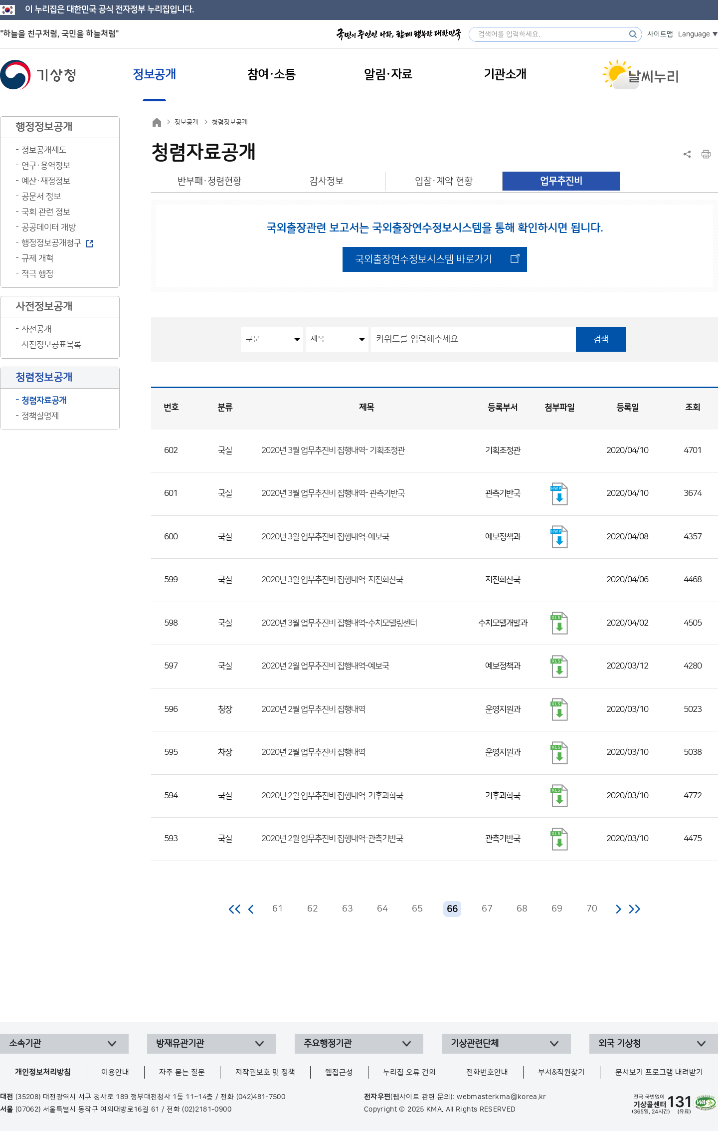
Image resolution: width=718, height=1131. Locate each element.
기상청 (38, 75)
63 (347, 909)
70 (591, 909)
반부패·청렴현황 (209, 181)
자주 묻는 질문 (182, 1072)
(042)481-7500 (261, 1097)
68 (522, 909)
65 (417, 909)
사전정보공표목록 (51, 344)
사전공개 (36, 329)
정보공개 (186, 122)
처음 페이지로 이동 (235, 909)
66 (452, 909)
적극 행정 (37, 273)
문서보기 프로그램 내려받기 (659, 1072)
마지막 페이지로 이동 (634, 909)
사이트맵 (660, 34)
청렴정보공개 (230, 122)
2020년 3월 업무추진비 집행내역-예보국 (325, 536)
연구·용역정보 (45, 165)
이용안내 (115, 1072)
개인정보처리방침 (43, 1072)
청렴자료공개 (43, 400)
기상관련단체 (475, 1044)
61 (277, 909)
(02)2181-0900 (206, 1110)
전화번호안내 (487, 1072)
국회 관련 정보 (45, 212)
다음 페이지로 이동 (618, 909)
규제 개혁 (37, 258)
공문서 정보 (41, 196)
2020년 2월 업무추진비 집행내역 (313, 709)
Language (694, 34)
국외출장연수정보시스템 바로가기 (423, 259)
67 (487, 909)
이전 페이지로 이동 (251, 909)
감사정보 (327, 181)
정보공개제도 (43, 150)
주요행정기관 (328, 1044)
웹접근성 (339, 1072)
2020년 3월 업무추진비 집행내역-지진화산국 (332, 579)
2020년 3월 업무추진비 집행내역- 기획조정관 (332, 450)
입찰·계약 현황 (444, 181)
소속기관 (25, 1044)
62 (312, 909)
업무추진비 (561, 181)
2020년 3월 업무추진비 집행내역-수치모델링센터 (339, 623)
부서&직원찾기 (561, 1072)
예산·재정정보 (45, 181)
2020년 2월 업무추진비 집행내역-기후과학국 (332, 795)
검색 (600, 339)
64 (382, 909)
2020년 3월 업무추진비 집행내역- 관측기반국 (332, 493)
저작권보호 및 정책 (265, 1072)
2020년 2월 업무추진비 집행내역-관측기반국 (332, 838)
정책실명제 (40, 416)
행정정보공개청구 (51, 242)
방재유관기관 (180, 1044)
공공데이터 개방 (48, 227)
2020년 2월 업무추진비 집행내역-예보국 (325, 666)
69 (556, 909)
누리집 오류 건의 (409, 1072)
